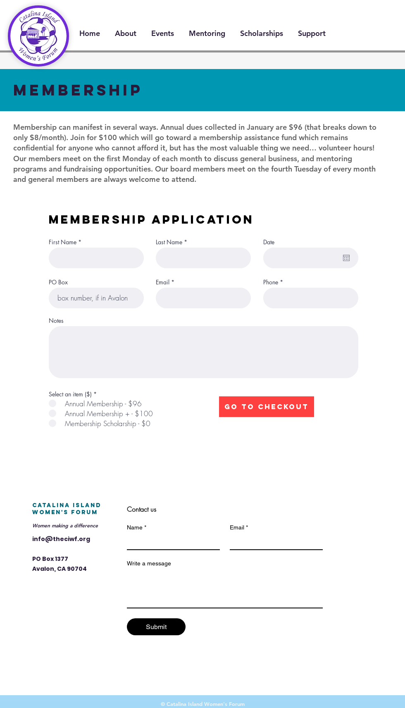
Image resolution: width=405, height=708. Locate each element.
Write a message (149, 563)
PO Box (58, 282)
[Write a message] (225, 589)
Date (268, 242)
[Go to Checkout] (266, 406)
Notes (56, 321)
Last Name (169, 242)
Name (136, 527)
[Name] (171, 541)
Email (162, 282)
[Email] (274, 541)
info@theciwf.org (61, 539)
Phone (270, 282)
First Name (62, 242)
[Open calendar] (346, 258)
